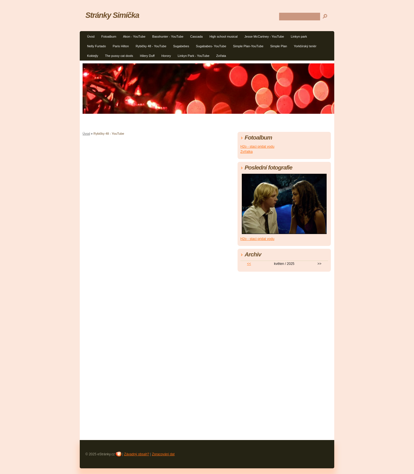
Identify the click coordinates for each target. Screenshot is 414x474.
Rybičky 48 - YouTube (151, 46)
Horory (166, 55)
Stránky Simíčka (112, 15)
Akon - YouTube (134, 36)
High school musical (224, 36)
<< (249, 264)
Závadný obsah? (136, 454)
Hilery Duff (147, 55)
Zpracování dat (163, 454)
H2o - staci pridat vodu (257, 147)
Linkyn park (299, 36)
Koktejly (92, 55)
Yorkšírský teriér (305, 46)
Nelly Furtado (96, 46)
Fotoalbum (108, 36)
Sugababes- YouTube (211, 46)
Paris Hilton (121, 46)
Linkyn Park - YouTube (193, 55)
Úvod (90, 36)
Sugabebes (181, 46)
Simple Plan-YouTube (248, 46)
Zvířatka (246, 152)
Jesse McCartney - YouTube (264, 36)
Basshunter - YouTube (167, 36)
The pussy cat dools (119, 55)
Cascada (196, 36)
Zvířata (221, 55)
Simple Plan (278, 46)
